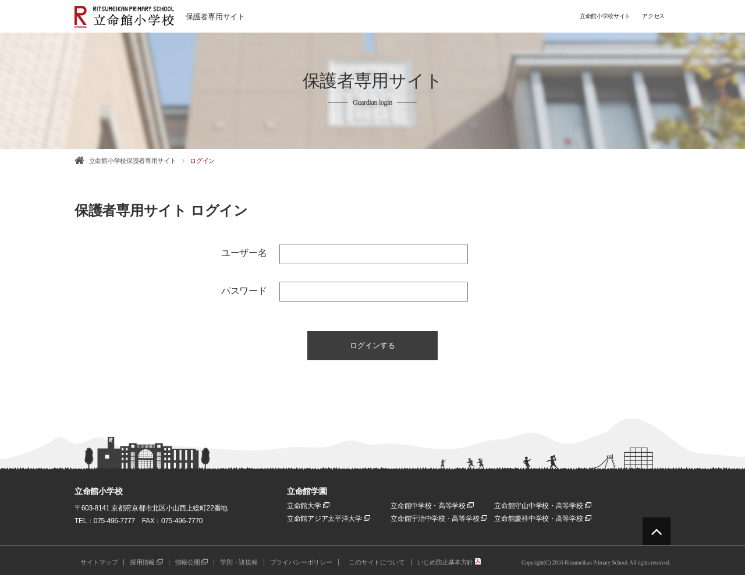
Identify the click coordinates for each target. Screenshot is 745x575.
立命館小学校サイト (605, 16)
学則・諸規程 (238, 562)
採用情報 (146, 562)
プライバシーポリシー (301, 562)
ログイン (202, 160)
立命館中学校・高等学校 (432, 506)
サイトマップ (99, 562)
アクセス (653, 16)
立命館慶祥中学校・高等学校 (542, 518)
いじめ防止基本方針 (449, 562)
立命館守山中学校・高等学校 (542, 506)
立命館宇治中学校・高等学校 (439, 518)
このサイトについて (377, 562)
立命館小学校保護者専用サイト (132, 160)
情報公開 (191, 562)
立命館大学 (308, 506)
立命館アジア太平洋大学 (328, 518)
